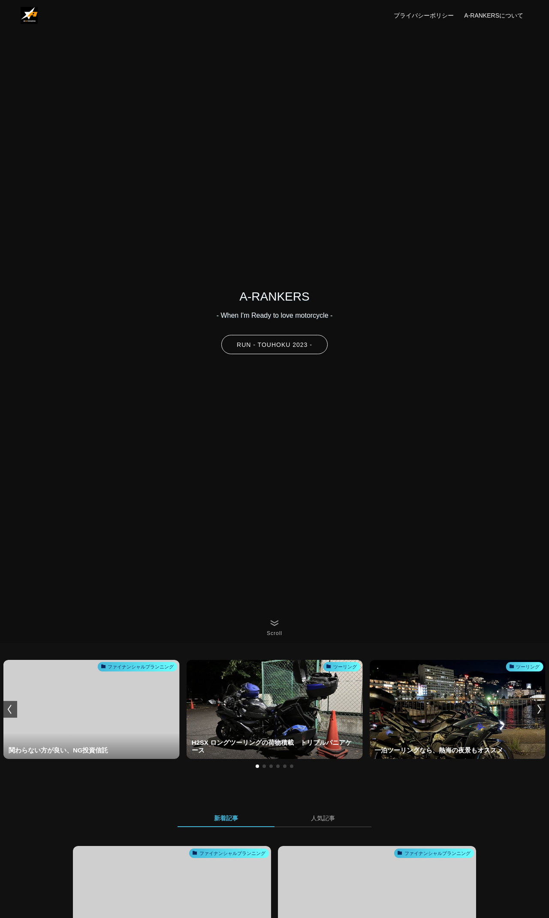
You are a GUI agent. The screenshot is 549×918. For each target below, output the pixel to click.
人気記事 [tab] (323, 818)
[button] (257, 766)
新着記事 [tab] (226, 818)
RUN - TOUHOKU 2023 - (274, 344)
